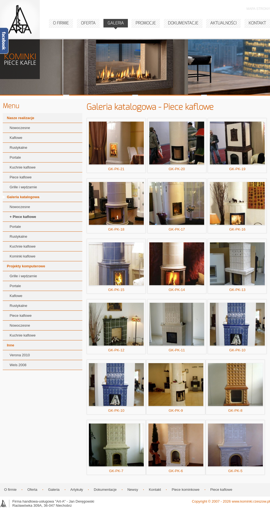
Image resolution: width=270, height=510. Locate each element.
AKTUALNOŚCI (223, 23)
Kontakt (155, 489)
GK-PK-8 (235, 388)
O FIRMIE (61, 23)
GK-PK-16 (237, 206)
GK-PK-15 (116, 267)
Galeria (54, 489)
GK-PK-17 (176, 206)
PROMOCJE (146, 23)
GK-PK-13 (237, 267)
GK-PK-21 (116, 146)
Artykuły (76, 489)
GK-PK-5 (235, 448)
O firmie (10, 489)
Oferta (32, 489)
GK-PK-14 (176, 267)
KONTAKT (257, 23)
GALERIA (116, 23)
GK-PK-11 (176, 327)
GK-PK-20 (176, 146)
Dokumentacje (105, 489)
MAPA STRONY (258, 9)
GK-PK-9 (176, 388)
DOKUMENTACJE (183, 23)
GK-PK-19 (237, 146)
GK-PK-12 (116, 327)
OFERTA (88, 23)
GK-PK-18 (116, 206)
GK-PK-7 (116, 448)
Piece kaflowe (221, 489)
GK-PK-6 (176, 448)
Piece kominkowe (185, 489)
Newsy (132, 489)
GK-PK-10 (237, 327)
